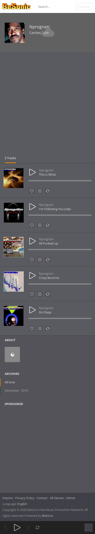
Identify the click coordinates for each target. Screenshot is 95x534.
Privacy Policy (24, 498)
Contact (42, 498)
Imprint (7, 498)
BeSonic (47, 515)
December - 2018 (16, 390)
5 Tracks (10, 158)
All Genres (57, 498)
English (22, 504)
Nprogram (39, 26)
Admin (70, 498)
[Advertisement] (47, 105)
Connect (84, 6)
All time (10, 382)
